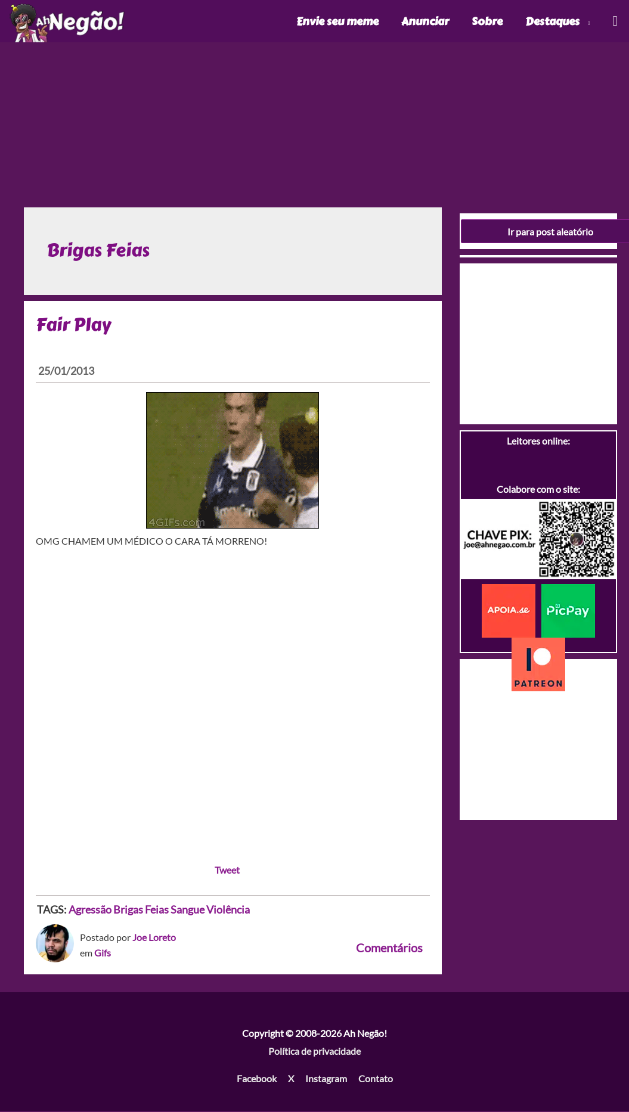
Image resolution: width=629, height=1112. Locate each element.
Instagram (326, 1079)
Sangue (187, 910)
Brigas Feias (141, 910)
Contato (375, 1079)
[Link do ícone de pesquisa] (614, 22)
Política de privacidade (314, 1052)
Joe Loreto (154, 938)
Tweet (227, 871)
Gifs (102, 953)
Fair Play (73, 325)
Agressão (90, 910)
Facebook (257, 1079)
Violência (228, 910)
